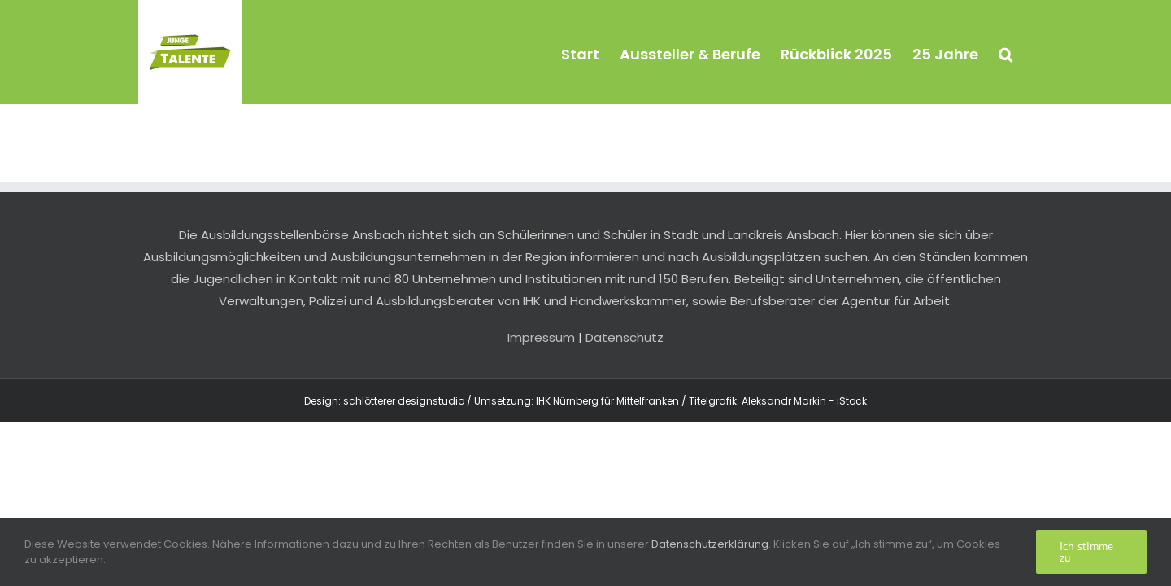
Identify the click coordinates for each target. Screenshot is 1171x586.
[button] (1026, 52)
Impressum (541, 337)
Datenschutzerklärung (709, 544)
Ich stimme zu (1086, 552)
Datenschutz (625, 337)
